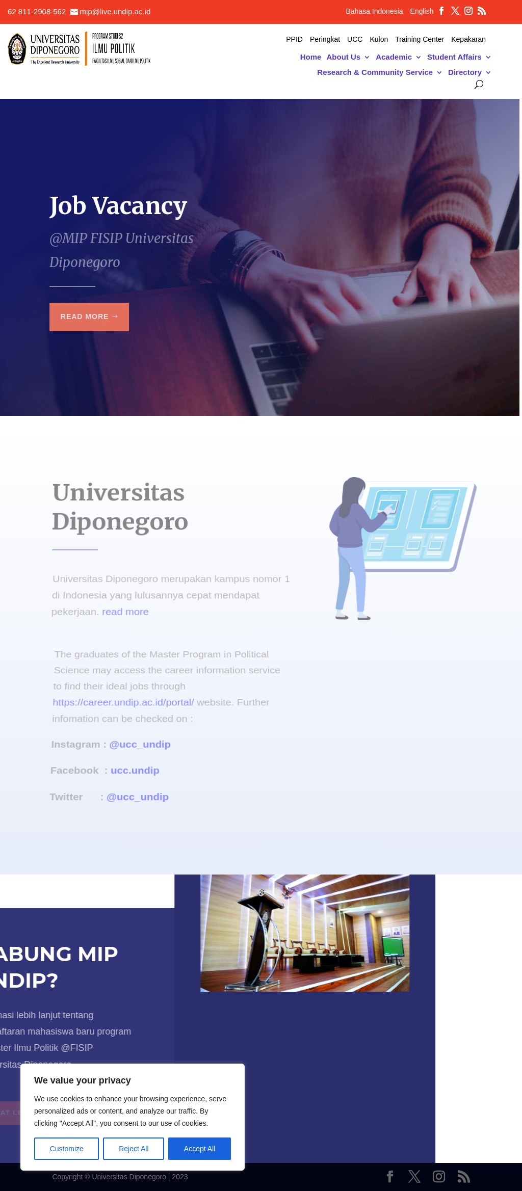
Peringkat (325, 39)
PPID (294, 39)
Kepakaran (468, 39)
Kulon (379, 39)
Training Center (419, 39)
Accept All (199, 1149)
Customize (67, 1149)
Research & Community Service (375, 72)
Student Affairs (454, 57)
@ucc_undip (140, 741)
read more (125, 609)
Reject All (133, 1149)
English (422, 11)
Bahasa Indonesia (374, 11)
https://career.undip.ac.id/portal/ (124, 706)
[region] (132, 1117)
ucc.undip (135, 764)
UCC (354, 39)
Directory (465, 72)
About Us (343, 57)
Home (311, 57)
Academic (394, 57)
